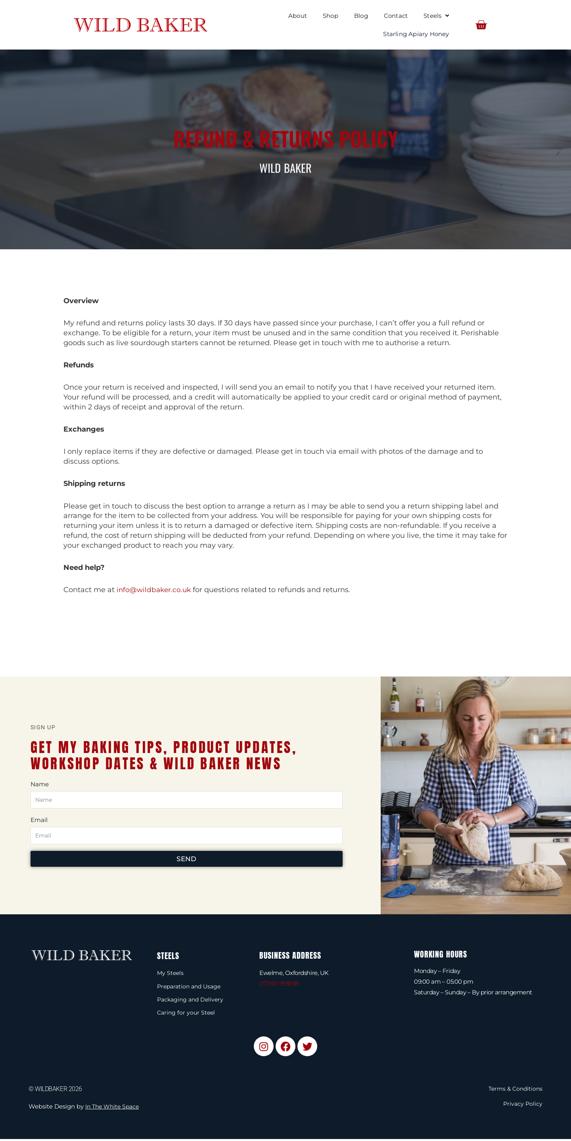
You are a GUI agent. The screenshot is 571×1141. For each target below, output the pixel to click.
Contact (396, 15)
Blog (361, 15)
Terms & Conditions (513, 1090)
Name (40, 783)
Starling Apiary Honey (416, 34)
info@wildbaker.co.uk (155, 589)
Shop (330, 15)
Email (39, 820)
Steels (436, 16)
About (297, 15)
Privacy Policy (522, 1105)
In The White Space (114, 1108)
